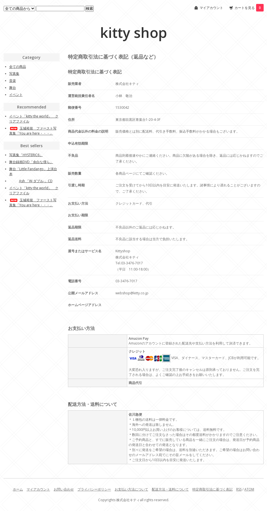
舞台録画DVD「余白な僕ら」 (31, 161)
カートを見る (249, 7)
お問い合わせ (64, 489)
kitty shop (133, 32)
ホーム (18, 489)
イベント (16, 94)
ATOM (249, 489)
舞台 (12, 87)
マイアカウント (211, 7)
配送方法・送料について (170, 489)
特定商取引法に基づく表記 (212, 489)
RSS (239, 489)
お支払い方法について (131, 489)
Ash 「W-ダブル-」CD (31, 181)
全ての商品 (17, 66)
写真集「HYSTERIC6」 (26, 154)
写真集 (14, 73)
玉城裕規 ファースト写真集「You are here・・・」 (32, 131)
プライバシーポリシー (94, 489)
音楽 (12, 80)
